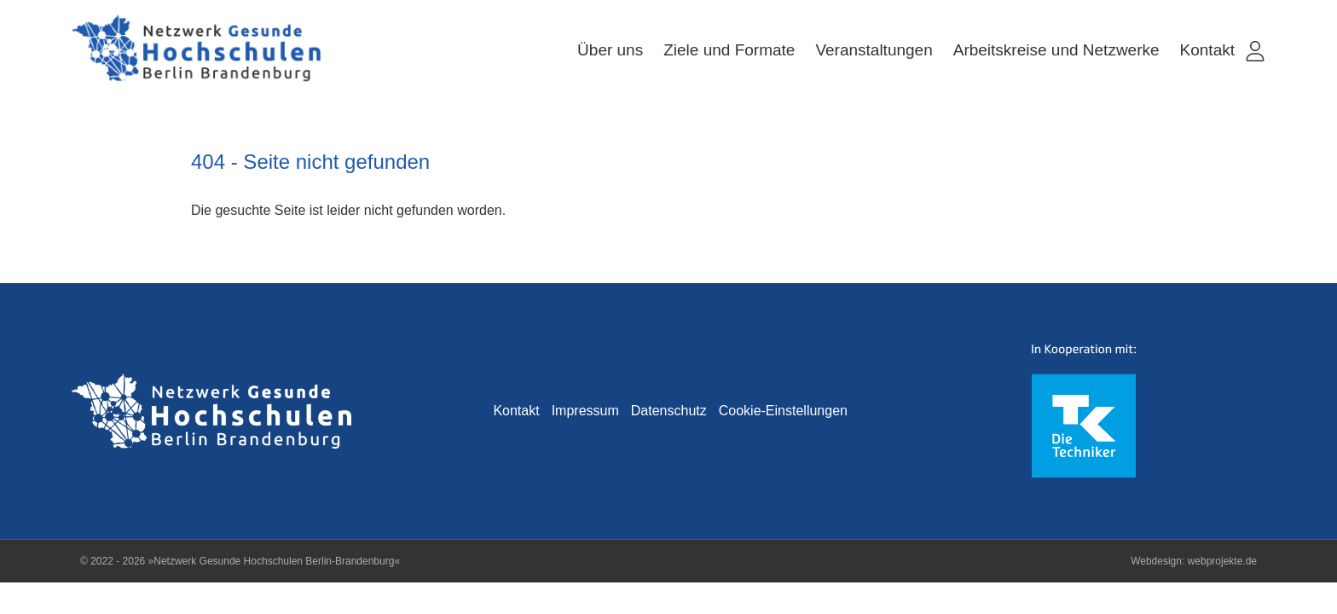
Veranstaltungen (873, 50)
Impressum (585, 410)
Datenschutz (669, 410)
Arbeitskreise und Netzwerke (1056, 50)
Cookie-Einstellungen (783, 410)
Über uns (610, 50)
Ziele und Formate (729, 50)
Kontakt (1207, 50)
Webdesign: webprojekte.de (1194, 561)
